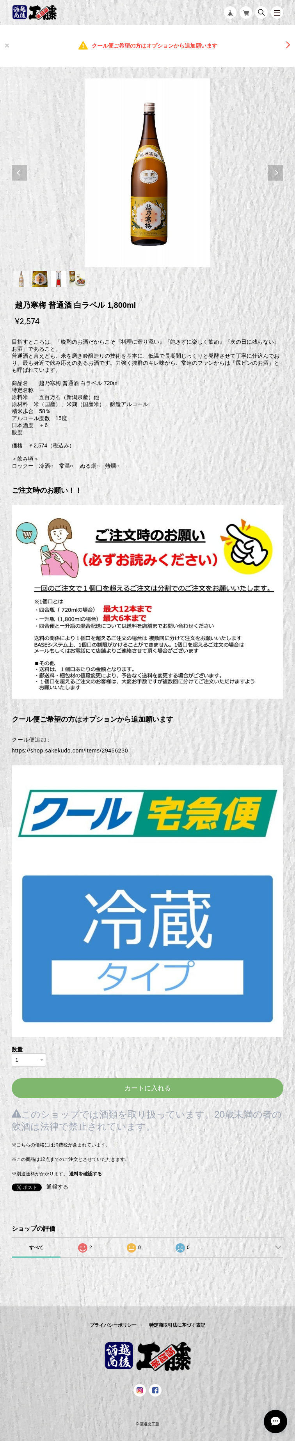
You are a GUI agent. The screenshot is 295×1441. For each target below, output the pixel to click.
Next (275, 173)
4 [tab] (77, 279)
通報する (57, 1187)
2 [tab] (40, 279)
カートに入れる (147, 1088)
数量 (17, 1049)
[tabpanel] (147, 172)
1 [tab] (21, 279)
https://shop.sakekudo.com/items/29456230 (70, 750)
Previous (19, 173)
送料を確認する (85, 1174)
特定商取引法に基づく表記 (177, 1325)
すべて (36, 1247)
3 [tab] (58, 279)
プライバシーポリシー (113, 1325)
